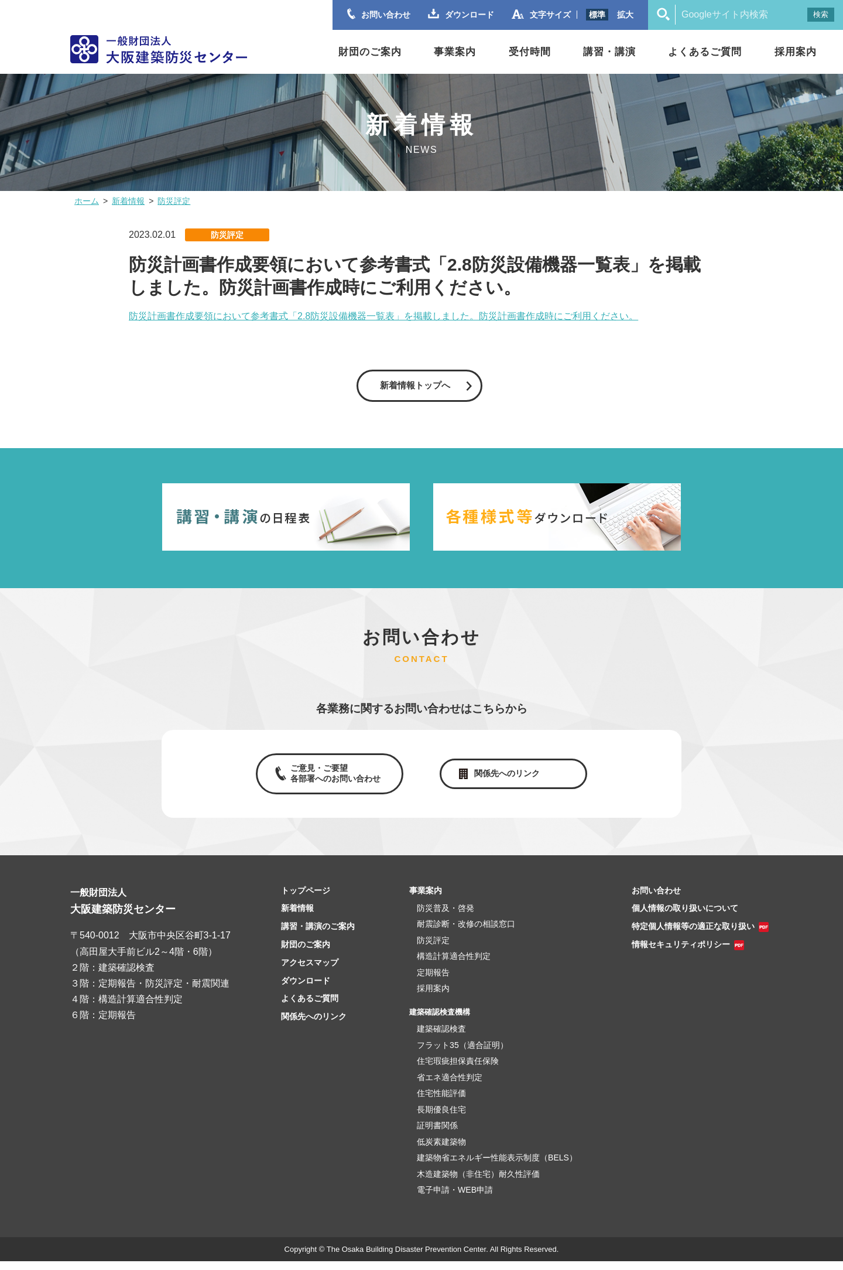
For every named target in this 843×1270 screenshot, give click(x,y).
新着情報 (128, 201)
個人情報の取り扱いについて (685, 917)
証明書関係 (437, 1134)
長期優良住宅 (441, 1118)
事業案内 (455, 51)
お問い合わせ (656, 899)
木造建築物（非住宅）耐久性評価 (478, 1182)
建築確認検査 (441, 1038)
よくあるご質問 (705, 51)
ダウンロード (305, 989)
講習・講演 (609, 51)
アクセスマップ (309, 971)
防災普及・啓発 (445, 916)
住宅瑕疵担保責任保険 (458, 1070)
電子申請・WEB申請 (455, 1199)
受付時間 (530, 51)
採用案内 (796, 51)
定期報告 (433, 981)
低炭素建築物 (441, 1150)
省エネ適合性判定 (449, 1086)
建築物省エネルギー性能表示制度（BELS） (497, 1167)
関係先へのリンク (509, 779)
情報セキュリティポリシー (681, 953)
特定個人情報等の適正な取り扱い (693, 935)
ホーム (86, 201)
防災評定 (173, 201)
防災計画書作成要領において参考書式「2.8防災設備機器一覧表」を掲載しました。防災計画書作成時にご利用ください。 (383, 316)
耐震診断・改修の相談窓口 (466, 933)
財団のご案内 (370, 51)
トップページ (305, 899)
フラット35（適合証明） (462, 1054)
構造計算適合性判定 (454, 965)
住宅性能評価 (441, 1102)
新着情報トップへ (414, 386)
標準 (597, 14)
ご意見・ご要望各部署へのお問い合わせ (332, 779)
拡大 (625, 14)
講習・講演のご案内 (318, 935)
